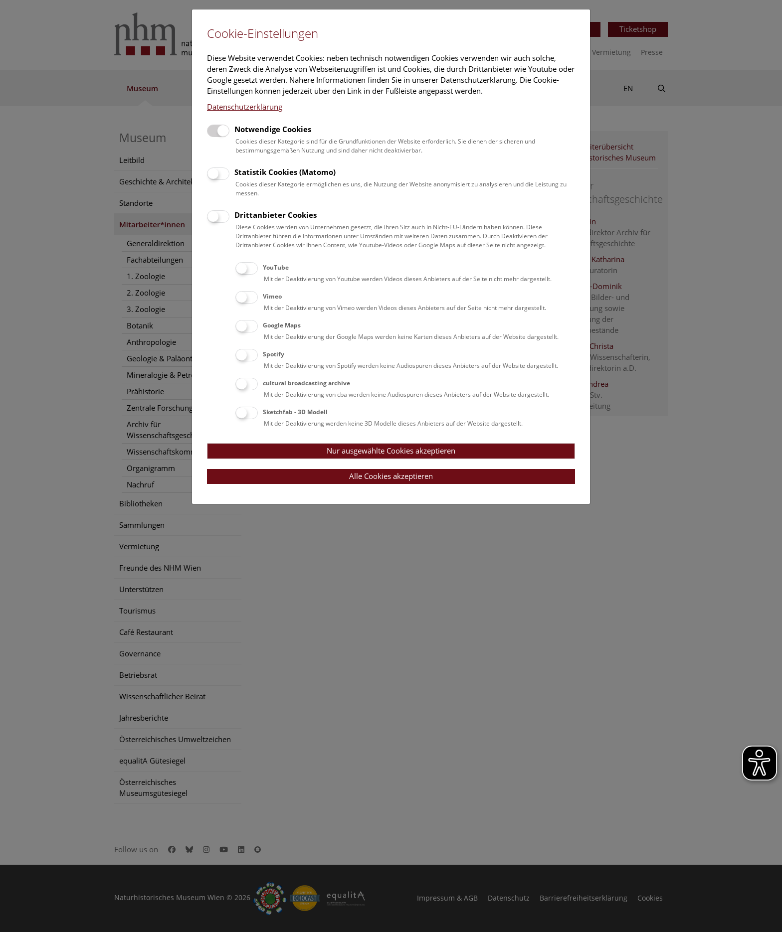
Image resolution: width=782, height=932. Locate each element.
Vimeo (272, 296)
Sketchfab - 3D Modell (295, 412)
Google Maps (282, 325)
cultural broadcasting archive (306, 383)
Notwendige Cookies (272, 129)
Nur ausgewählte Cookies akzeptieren (391, 451)
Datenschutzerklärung (244, 107)
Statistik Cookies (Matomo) (285, 172)
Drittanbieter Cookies (275, 215)
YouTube (276, 267)
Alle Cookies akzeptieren (391, 476)
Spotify (273, 354)
